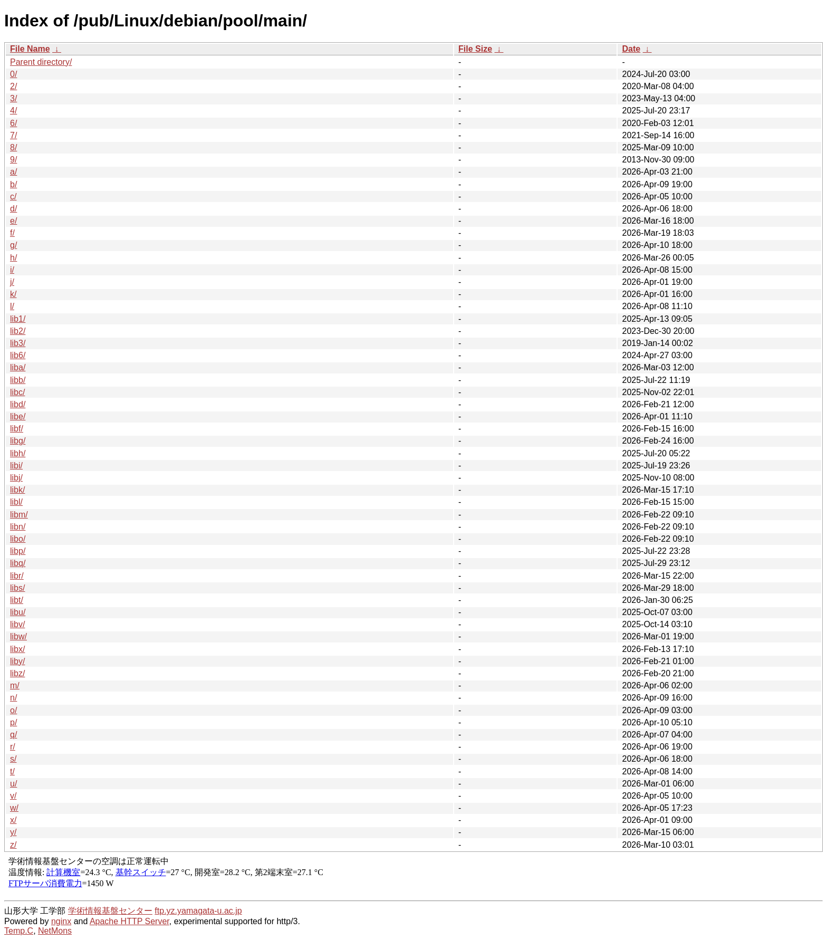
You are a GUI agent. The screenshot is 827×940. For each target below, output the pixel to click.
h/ (13, 257)
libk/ (17, 489)
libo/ (17, 538)
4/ (13, 110)
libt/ (16, 600)
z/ (13, 844)
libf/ (16, 428)
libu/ (17, 612)
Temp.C (18, 930)
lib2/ (17, 331)
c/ (13, 196)
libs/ (17, 587)
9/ (13, 159)
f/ (12, 232)
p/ (13, 722)
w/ (14, 807)
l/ (12, 306)
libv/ (17, 624)
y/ (13, 832)
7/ (13, 135)
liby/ (17, 661)
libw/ (18, 636)
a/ (13, 171)
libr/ (17, 575)
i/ (12, 269)
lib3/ (17, 343)
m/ (15, 685)
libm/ (19, 514)
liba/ (17, 367)
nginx (61, 921)
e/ (13, 220)
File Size (475, 48)
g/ (13, 245)
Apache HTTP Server (129, 921)
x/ (13, 820)
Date (631, 48)
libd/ (17, 404)
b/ (13, 184)
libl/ (16, 501)
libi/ (16, 465)
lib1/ (17, 318)
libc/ (17, 392)
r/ (12, 746)
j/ (12, 281)
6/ (13, 123)
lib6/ (17, 355)
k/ (13, 294)
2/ (13, 86)
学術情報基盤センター (110, 910)
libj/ (16, 477)
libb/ (17, 380)
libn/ (17, 526)
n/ (13, 697)
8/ (13, 147)
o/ (13, 710)
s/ (13, 758)
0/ (13, 74)
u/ (13, 783)
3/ (13, 98)
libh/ (17, 453)
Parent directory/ (41, 61)
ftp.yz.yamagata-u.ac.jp (198, 910)
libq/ (17, 563)
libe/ (17, 416)
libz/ (17, 673)
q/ (13, 734)
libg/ (17, 440)
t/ (12, 771)
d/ (13, 208)
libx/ (17, 649)
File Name (30, 48)
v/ (13, 795)
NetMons (55, 930)
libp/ (17, 550)
